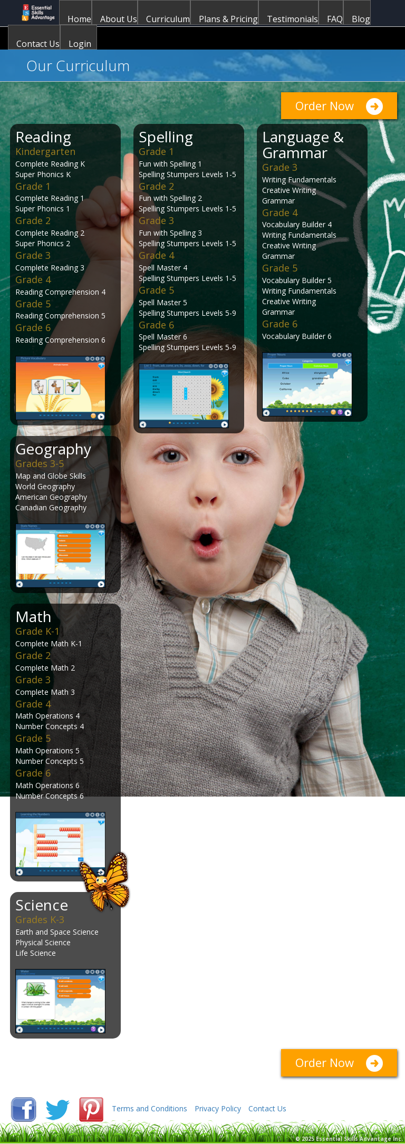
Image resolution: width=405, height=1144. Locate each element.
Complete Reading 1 (49, 198)
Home (79, 18)
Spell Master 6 (163, 337)
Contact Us (38, 43)
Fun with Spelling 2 (170, 198)
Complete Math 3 (45, 692)
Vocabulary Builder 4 (297, 224)
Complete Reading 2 (49, 233)
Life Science (35, 953)
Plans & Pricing (228, 18)
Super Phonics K (43, 174)
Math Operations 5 (47, 750)
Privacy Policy (218, 1108)
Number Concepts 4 (49, 726)
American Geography (51, 497)
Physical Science (43, 942)
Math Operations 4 (47, 716)
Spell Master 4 (163, 268)
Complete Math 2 (45, 668)
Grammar (278, 201)
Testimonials (292, 18)
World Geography (45, 486)
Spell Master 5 (163, 302)
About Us (118, 18)
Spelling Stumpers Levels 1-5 (187, 174)
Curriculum (168, 18)
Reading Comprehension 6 (60, 340)
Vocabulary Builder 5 (297, 280)
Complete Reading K (50, 164)
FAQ (335, 18)
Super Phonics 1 (42, 208)
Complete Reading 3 (49, 268)
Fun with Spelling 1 (170, 164)
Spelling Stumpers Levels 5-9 (187, 313)
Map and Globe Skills (50, 476)
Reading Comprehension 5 (60, 316)
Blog (361, 18)
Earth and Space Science (57, 932)
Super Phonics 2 (42, 243)
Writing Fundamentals (299, 179)
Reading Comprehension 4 (60, 292)
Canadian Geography (50, 507)
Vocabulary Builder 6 (297, 336)
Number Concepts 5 (49, 761)
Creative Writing (289, 190)
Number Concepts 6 (49, 796)
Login (80, 43)
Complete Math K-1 (48, 643)
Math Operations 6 (47, 785)
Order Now (324, 105)
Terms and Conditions (149, 1108)
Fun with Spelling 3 (170, 233)
